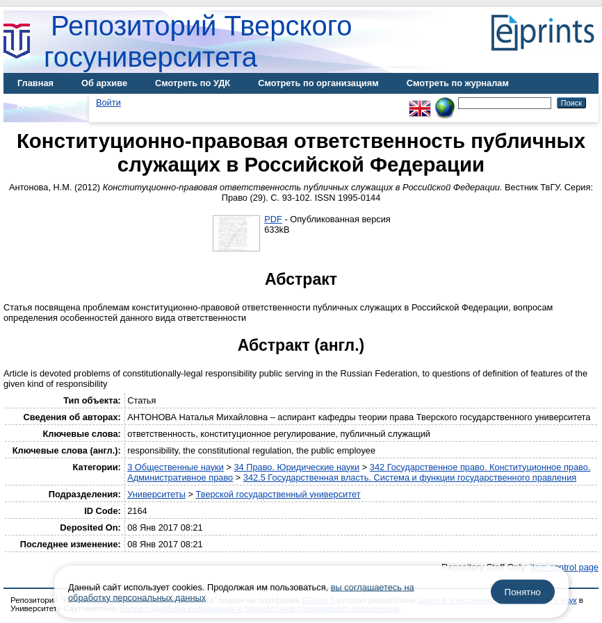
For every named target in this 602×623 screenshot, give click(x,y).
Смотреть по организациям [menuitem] (318, 83)
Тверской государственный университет (277, 494)
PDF (273, 219)
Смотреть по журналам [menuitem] (458, 83)
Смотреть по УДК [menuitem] (192, 83)
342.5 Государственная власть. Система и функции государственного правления (409, 477)
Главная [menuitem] (35, 83)
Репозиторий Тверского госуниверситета (198, 41)
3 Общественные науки (175, 467)
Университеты (156, 494)
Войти (108, 102)
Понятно (523, 592)
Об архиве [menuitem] (104, 83)
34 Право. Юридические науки (296, 467)
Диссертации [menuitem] (46, 104)
